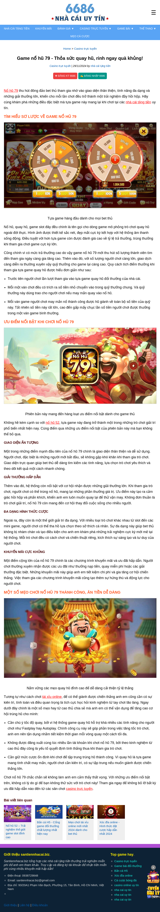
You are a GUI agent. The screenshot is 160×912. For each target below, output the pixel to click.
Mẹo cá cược (80, 36)
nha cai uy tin (122, 889)
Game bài (125, 28)
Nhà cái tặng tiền (16, 28)
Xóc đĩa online (123, 875)
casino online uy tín (126, 885)
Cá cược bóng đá (125, 880)
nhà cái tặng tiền (101, 65)
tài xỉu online (52, 697)
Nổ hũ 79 (11, 91)
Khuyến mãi (43, 28)
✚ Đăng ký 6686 (65, 75)
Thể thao (147, 28)
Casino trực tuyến (95, 28)
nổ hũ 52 (52, 423)
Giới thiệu (10, 905)
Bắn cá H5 (121, 870)
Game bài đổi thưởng (128, 866)
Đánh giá (66, 28)
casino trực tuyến (79, 789)
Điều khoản (40, 905)
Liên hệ (25, 905)
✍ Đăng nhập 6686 (92, 75)
